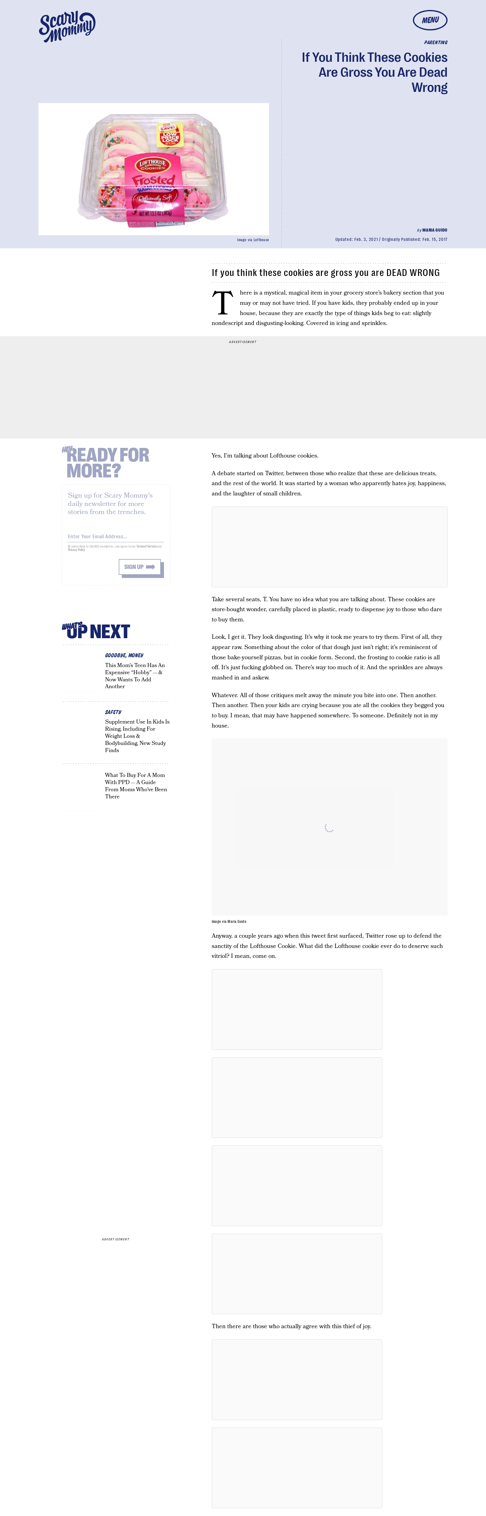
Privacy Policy (76, 553)
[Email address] (116, 539)
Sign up (134, 570)
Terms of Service (146, 550)
